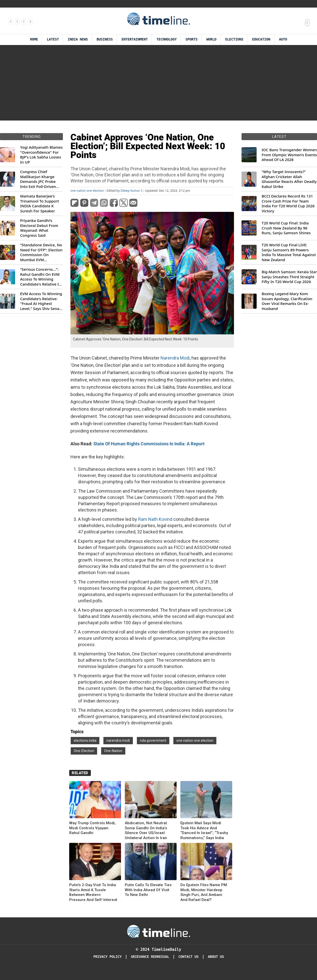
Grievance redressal (150, 956)
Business (105, 39)
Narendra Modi (175, 358)
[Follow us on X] (23, 21)
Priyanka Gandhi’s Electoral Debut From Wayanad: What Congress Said (39, 228)
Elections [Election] (234, 39)
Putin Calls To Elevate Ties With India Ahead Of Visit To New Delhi (148, 890)
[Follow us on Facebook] (10, 21)
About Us (216, 956)
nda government (153, 740)
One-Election (84, 751)
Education (261, 39)
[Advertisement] (158, 83)
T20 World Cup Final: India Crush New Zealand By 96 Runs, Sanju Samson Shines (286, 228)
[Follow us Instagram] (17, 21)
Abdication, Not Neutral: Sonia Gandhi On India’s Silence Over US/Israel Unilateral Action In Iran (146, 830)
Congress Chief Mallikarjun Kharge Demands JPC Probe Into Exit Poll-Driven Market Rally (38, 179)
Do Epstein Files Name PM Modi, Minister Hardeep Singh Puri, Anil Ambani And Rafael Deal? (203, 892)
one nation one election (87, 190)
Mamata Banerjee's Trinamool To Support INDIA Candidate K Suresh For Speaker (39, 203)
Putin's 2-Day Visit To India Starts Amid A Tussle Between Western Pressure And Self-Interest (93, 892)
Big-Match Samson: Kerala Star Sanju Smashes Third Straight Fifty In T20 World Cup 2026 (289, 276)
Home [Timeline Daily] (34, 39)
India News (78, 39)
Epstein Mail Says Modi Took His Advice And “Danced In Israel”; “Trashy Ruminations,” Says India (204, 830)
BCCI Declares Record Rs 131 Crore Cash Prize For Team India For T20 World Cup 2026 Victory (288, 203)
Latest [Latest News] (53, 39)
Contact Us (188, 956)
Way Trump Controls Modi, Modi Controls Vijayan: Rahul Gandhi (92, 828)
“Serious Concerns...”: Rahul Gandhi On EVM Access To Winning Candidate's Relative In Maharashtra (40, 277)
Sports (191, 39)
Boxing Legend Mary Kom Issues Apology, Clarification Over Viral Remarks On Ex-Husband (287, 301)
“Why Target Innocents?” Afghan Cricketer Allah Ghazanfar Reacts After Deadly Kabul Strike (289, 179)
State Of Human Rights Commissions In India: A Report (149, 443)
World (211, 39)
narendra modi (118, 740)
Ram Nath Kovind (155, 519)
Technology (166, 39)
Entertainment (135, 39)
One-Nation (113, 751)
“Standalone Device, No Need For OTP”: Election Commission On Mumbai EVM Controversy (41, 252)
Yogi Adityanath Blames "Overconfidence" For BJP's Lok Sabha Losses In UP (41, 155)
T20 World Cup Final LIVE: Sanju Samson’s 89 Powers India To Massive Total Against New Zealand (289, 252)
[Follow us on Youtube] (30, 21)
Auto (283, 39)
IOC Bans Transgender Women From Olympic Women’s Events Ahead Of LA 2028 (289, 154)
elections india (85, 740)
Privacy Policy (107, 956)
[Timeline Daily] (158, 931)
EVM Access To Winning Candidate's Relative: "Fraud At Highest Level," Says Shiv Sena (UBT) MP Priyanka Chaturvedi (41, 301)
